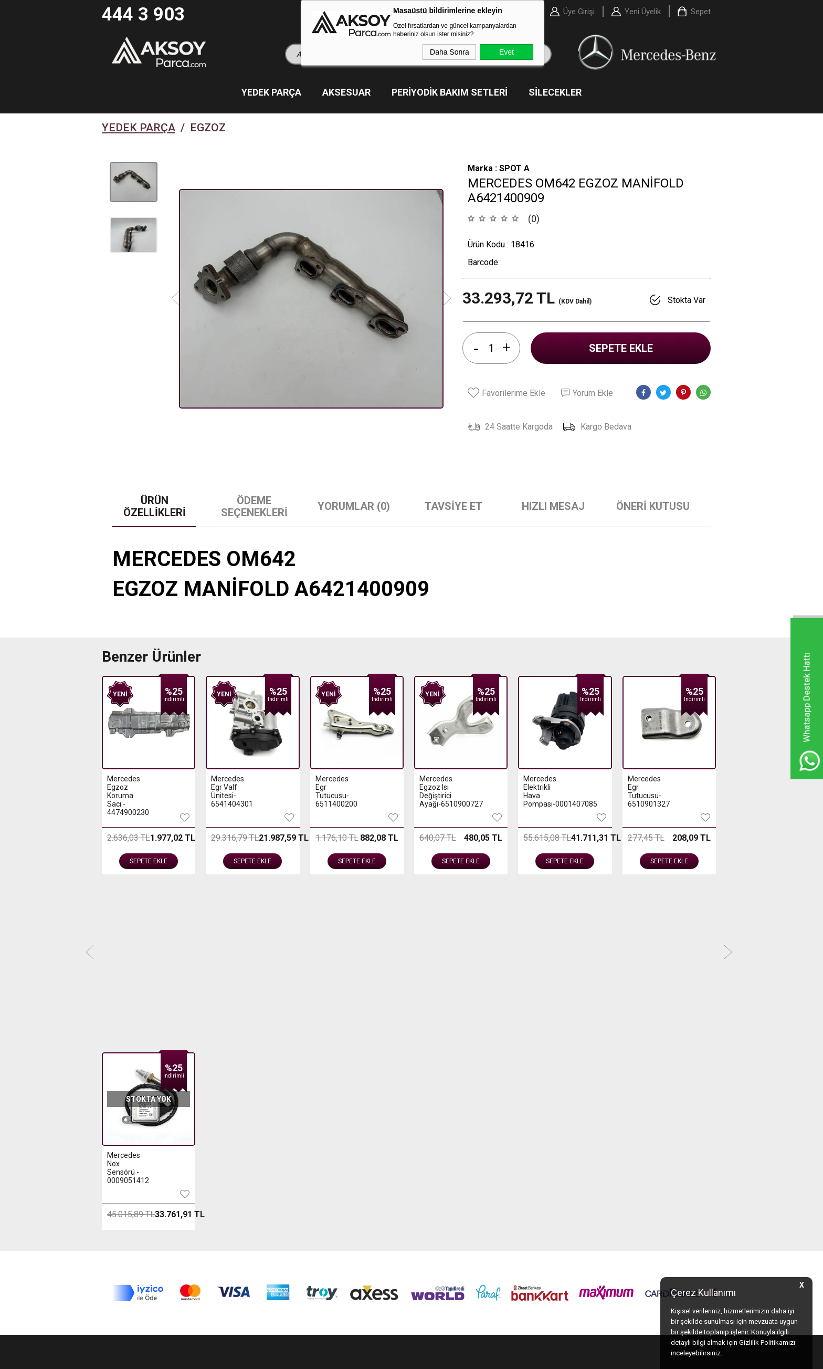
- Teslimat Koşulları (295, 1060)
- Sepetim (433, 1107)
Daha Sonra (449, 52)
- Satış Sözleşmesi (294, 1091)
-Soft (357, 1356)
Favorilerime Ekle (506, 394)
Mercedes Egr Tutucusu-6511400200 (231, 792)
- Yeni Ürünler (440, 1060)
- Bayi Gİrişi (591, 1091)
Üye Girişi (579, 11)
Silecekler (555, 93)
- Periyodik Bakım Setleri (149, 1075)
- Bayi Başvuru (596, 1075)
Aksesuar (346, 93)
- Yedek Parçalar (135, 1044)
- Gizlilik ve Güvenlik (296, 1123)
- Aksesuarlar (130, 1060)
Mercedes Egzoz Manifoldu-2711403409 (648, 792)
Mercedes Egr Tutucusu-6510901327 (544, 792)
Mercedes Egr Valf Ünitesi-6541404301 (128, 792)
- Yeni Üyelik (592, 1044)
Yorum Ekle (587, 394)
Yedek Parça (271, 93)
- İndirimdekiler (444, 1075)
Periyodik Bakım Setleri (450, 93)
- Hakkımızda (285, 1044)
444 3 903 (143, 14)
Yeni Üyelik (643, 11)
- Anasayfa (435, 1044)
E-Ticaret (380, 1356)
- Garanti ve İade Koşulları (306, 1107)
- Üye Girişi (590, 1060)
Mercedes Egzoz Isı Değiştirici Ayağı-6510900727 (336, 792)
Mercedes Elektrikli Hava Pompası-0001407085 (440, 792)
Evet (506, 52)
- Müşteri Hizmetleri (451, 1091)
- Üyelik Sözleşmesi (296, 1075)
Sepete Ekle (621, 349)
